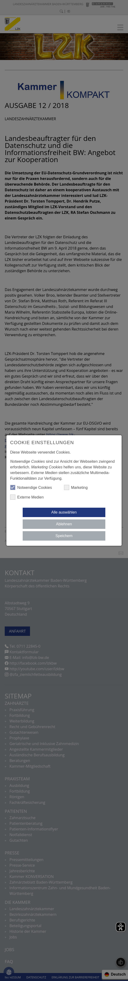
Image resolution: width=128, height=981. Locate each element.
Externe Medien (27, 497)
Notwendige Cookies (31, 487)
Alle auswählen (64, 512)
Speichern (64, 536)
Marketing (76, 487)
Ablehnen (64, 524)
